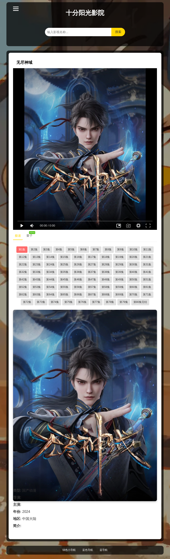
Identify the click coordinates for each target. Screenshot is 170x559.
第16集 (78, 257)
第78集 (110, 302)
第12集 (23, 257)
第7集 (96, 249)
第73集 (41, 302)
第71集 (147, 294)
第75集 (68, 302)
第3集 (46, 249)
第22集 (23, 264)
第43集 (37, 279)
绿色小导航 (69, 549)
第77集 (96, 302)
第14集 (50, 257)
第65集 (64, 294)
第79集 (124, 302)
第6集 (83, 249)
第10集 (133, 249)
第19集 (119, 257)
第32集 (23, 272)
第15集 (64, 257)
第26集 (78, 264)
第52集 (23, 287)
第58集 (106, 287)
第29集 (119, 264)
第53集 (37, 287)
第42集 (23, 279)
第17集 (92, 257)
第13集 (37, 257)
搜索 (118, 32)
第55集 (64, 287)
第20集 (133, 257)
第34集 (50, 272)
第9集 (120, 249)
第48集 (106, 279)
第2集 (34, 249)
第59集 (119, 287)
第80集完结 (140, 302)
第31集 (147, 264)
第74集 (55, 302)
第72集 (27, 302)
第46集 (78, 279)
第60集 (133, 287)
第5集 (71, 249)
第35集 (64, 272)
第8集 (108, 249)
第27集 (92, 264)
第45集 (64, 279)
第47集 (92, 279)
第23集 (37, 264)
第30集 (133, 264)
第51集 (147, 279)
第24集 (50, 264)
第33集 (37, 272)
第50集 (133, 279)
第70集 (133, 294)
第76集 (82, 302)
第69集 (119, 294)
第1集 (22, 249)
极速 (18, 235)
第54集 (50, 287)
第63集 (37, 294)
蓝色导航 (87, 549)
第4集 (59, 249)
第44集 (50, 279)
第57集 (92, 287)
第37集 (92, 272)
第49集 (119, 279)
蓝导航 (104, 549)
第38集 (106, 272)
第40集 (133, 272)
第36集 (78, 272)
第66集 (78, 294)
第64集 (50, 294)
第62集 (23, 294)
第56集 (78, 287)
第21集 (147, 257)
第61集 (147, 287)
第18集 (106, 257)
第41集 (147, 272)
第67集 (92, 294)
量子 (30, 234)
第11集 (147, 249)
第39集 (119, 272)
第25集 (64, 264)
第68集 (106, 294)
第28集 (106, 264)
